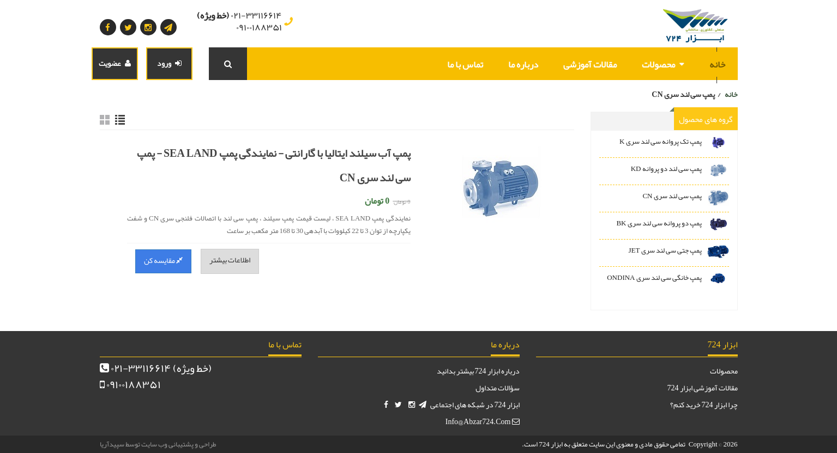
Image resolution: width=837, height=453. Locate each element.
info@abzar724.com (482, 421)
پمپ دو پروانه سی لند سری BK (658, 223)
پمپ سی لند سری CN (671, 196)
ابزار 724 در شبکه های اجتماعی (475, 404)
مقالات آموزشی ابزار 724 (702, 387)
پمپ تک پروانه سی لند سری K (660, 141)
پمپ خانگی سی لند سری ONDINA (654, 278)
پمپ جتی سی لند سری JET (665, 250)
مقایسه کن (163, 260)
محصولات (658, 64)
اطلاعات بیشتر (229, 259)
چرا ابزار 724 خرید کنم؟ (704, 404)
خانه (717, 64)
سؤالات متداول (497, 387)
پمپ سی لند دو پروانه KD (666, 169)
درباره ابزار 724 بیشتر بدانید (478, 370)
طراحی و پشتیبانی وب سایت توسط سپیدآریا (158, 444)
